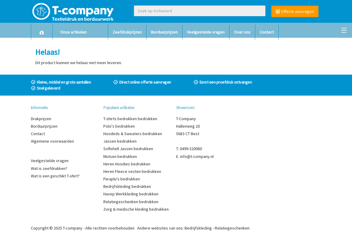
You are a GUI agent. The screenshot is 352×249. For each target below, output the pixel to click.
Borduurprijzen (164, 32)
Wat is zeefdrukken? (49, 168)
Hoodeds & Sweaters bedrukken (132, 133)
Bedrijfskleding (198, 228)
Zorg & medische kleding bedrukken (136, 209)
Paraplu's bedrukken (121, 179)
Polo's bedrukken (119, 126)
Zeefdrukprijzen (127, 32)
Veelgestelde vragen (206, 32)
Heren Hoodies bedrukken (126, 164)
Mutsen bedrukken (120, 156)
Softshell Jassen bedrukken (128, 148)
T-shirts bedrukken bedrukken (130, 118)
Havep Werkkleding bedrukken (130, 194)
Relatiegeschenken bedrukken (130, 201)
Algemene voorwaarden (52, 141)
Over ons (242, 32)
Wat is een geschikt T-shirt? (55, 176)
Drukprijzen (41, 118)
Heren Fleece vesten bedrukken (132, 171)
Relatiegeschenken (232, 228)
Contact (267, 32)
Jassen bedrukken (120, 141)
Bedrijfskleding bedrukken (127, 186)
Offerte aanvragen (295, 11)
